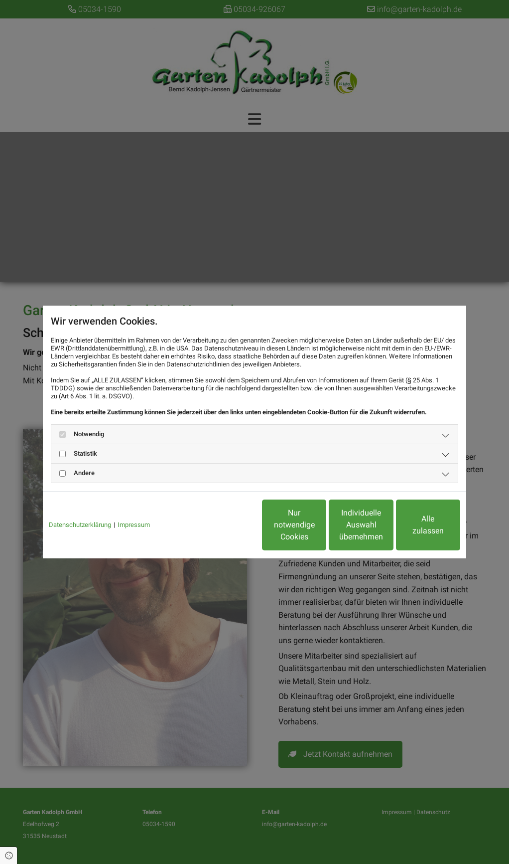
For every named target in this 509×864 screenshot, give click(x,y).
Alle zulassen (414, 524)
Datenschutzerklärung (80, 524)
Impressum (134, 524)
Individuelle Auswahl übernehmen (319, 524)
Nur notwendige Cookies (225, 524)
